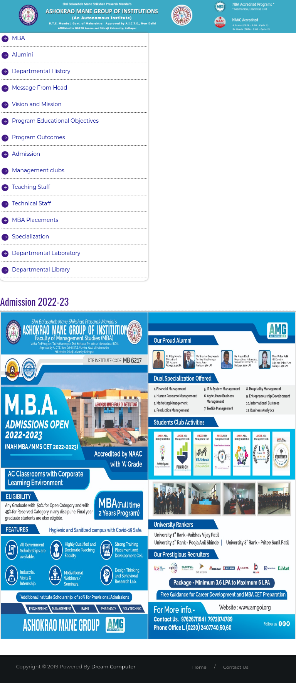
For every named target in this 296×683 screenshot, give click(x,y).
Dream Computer (112, 666)
